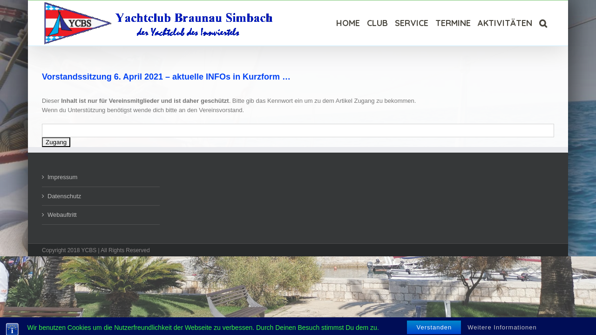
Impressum (62, 177)
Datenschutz (64, 196)
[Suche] (550, 23)
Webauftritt (62, 214)
